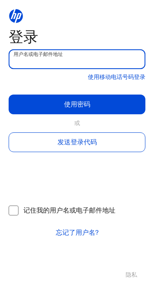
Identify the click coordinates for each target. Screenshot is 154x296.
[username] (77, 59)
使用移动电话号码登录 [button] (116, 77)
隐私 (131, 274)
